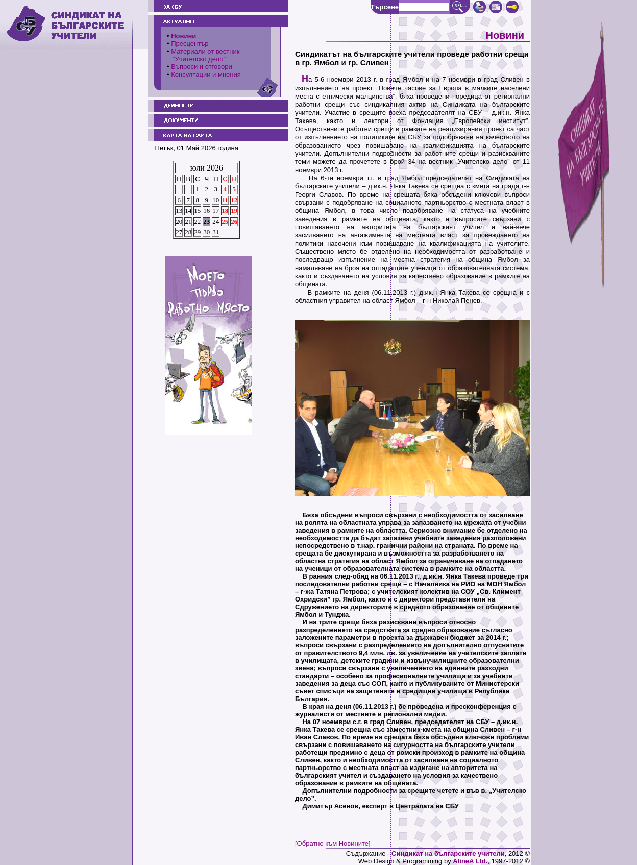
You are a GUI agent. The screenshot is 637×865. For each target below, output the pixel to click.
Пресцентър (189, 43)
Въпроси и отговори (201, 66)
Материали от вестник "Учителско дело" (203, 55)
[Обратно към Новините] (333, 843)
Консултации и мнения (206, 74)
